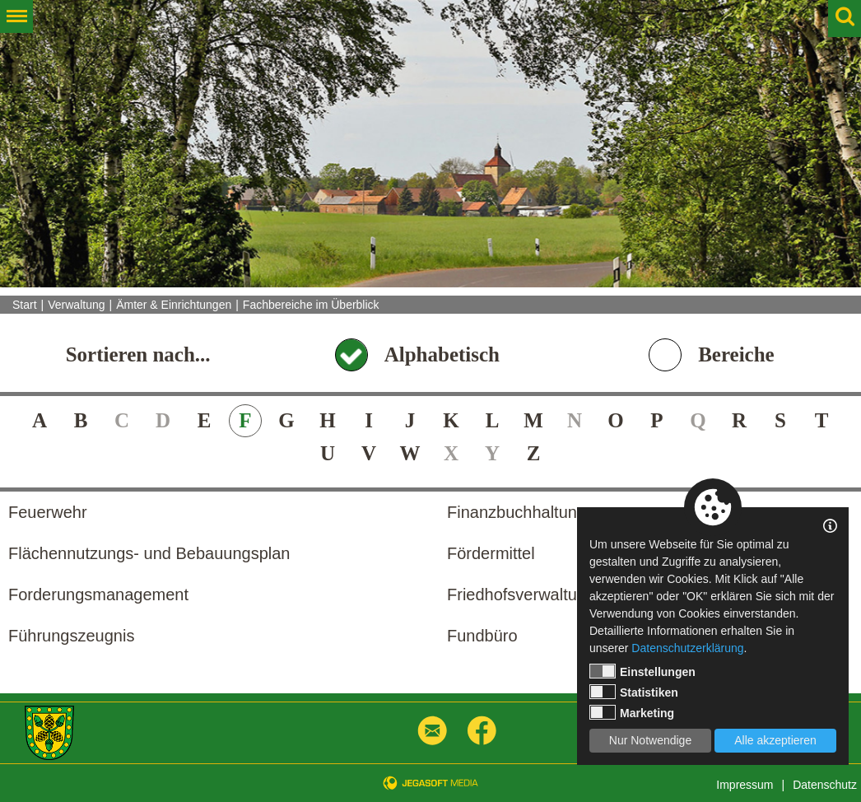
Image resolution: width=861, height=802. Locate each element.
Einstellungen (642, 671)
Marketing (631, 712)
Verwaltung (76, 304)
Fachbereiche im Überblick (311, 304)
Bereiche (736, 354)
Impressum (744, 784)
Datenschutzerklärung (687, 648)
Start (24, 304)
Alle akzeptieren (775, 740)
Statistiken (633, 691)
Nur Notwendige (650, 740)
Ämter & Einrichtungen (173, 304)
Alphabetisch (442, 354)
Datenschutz (825, 784)
